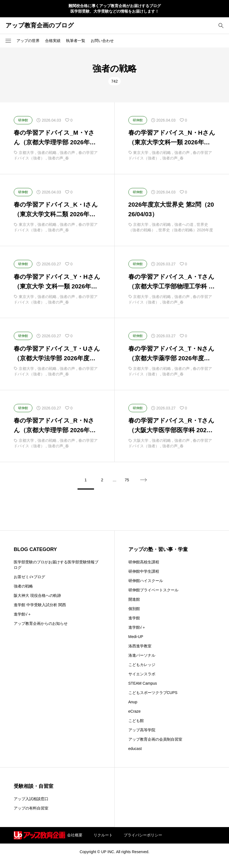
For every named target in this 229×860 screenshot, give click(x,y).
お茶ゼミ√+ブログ (29, 577)
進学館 (134, 618)
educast (135, 748)
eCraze (134, 711)
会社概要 (74, 835)
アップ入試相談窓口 (31, 799)
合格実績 (52, 40)
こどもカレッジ (141, 664)
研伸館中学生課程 (143, 571)
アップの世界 (28, 40)
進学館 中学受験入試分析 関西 (40, 605)
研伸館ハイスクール (145, 580)
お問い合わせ (102, 40)
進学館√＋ (22, 614)
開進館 (134, 599)
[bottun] (221, 25)
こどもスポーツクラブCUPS (153, 692)
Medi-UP (135, 636)
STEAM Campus (142, 683)
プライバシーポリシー (143, 835)
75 (127, 480)
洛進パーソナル (141, 655)
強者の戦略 (23, 586)
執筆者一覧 (75, 40)
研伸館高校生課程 (143, 562)
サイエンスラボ (141, 674)
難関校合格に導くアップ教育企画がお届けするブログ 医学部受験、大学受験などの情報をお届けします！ (114, 8)
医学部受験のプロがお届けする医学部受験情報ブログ (56, 565)
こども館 (136, 720)
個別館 (134, 608)
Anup (132, 702)
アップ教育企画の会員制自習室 (155, 739)
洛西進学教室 (139, 646)
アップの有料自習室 (31, 808)
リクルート (103, 835)
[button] (8, 40)
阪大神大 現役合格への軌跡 (37, 595)
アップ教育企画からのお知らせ (41, 623)
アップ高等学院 (141, 730)
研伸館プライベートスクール (153, 590)
